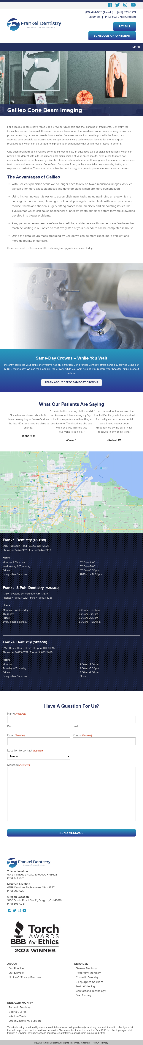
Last (75, 726)
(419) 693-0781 (114, 17)
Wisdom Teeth (17, 1016)
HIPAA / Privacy (100, 1042)
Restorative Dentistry (88, 973)
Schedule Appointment (112, 36)
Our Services (16, 973)
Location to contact (25, 751)
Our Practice (16, 968)
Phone (82, 735)
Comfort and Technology (91, 991)
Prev (8, 426)
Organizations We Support (25, 1020)
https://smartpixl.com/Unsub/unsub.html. (84, 1033)
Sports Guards (17, 1011)
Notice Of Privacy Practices (25, 977)
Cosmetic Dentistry (87, 977)
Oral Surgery (83, 995)
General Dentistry (86, 968)
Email (16, 735)
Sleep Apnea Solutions (89, 982)
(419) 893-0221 (126, 12)
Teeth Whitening (85, 986)
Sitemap (85, 1042)
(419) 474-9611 (93, 12)
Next (135, 426)
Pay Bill (125, 26)
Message (18, 765)
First (9, 726)
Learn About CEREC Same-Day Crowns (71, 382)
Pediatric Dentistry (20, 1007)
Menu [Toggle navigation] (136, 46)
